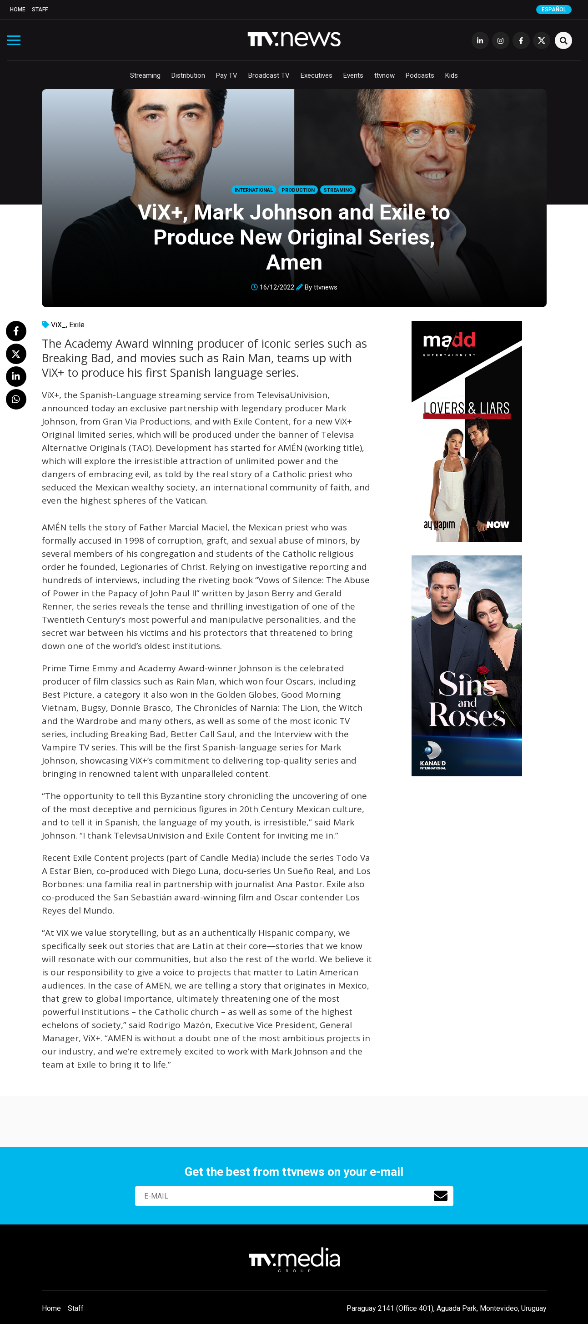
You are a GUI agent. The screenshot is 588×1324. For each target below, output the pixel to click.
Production (298, 190)
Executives (316, 75)
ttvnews (325, 287)
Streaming (145, 75)
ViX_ (58, 324)
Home (17, 9)
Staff (40, 9)
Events (353, 75)
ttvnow (384, 75)
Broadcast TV (269, 75)
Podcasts (420, 75)
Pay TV (226, 75)
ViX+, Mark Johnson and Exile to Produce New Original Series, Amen (294, 237)
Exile (77, 324)
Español (554, 9)
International (254, 190)
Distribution (188, 75)
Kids (451, 75)
